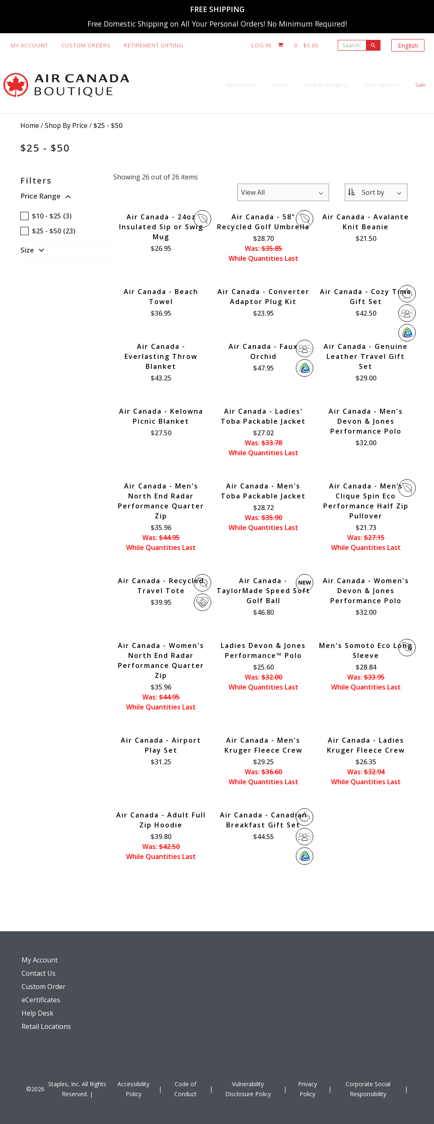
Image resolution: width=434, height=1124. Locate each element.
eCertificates (41, 999)
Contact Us (39, 973)
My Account (29, 45)
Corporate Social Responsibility (368, 1089)
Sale (412, 84)
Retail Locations (46, 1026)
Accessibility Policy (133, 1089)
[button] (66, 197)
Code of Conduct (185, 1089)
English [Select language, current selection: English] (408, 45)
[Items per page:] (283, 192)
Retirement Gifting (153, 45)
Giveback (202, 602)
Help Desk (38, 1013)
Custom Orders (86, 45)
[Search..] (354, 45)
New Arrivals (159, 84)
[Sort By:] (376, 192)
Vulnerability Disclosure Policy (248, 1089)
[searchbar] (373, 45)
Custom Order (44, 986)
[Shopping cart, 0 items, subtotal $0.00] (298, 45)
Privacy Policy (307, 1089)
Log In (261, 45)
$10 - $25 (46, 216)
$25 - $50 (107, 125)
